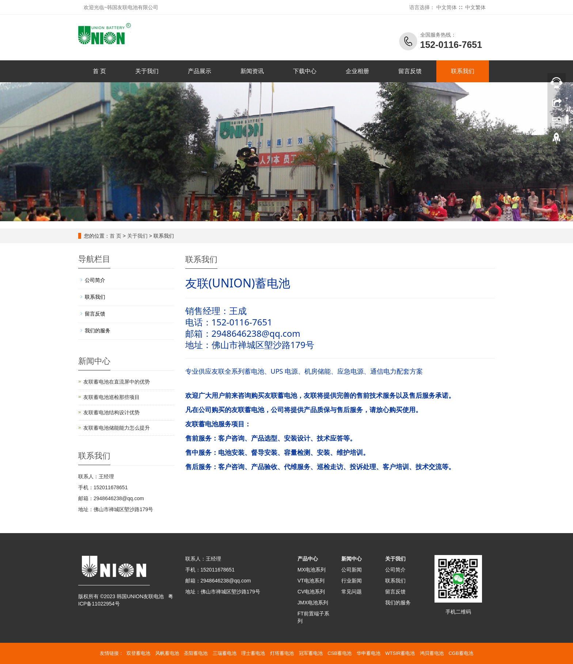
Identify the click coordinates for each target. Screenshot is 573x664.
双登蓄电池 (138, 653)
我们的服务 (97, 330)
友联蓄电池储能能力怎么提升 (116, 428)
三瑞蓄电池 (224, 653)
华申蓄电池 (368, 653)
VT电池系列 (311, 581)
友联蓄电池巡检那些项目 (111, 397)
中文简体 (446, 7)
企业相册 (357, 71)
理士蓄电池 (253, 653)
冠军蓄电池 (311, 653)
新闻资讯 (252, 71)
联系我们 (462, 71)
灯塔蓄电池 (282, 653)
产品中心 (307, 559)
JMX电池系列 (312, 602)
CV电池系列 (311, 592)
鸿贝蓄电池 (432, 653)
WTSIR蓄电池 (400, 653)
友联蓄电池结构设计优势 (111, 412)
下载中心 (304, 71)
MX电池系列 (311, 570)
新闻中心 (351, 559)
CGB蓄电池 (460, 653)
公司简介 (95, 280)
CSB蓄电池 (339, 653)
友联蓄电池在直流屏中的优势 (116, 382)
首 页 (99, 71)
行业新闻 (351, 581)
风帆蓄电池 (167, 653)
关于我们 (147, 71)
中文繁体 (475, 7)
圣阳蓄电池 (196, 653)
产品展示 (199, 71)
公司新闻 (351, 570)
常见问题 (351, 592)
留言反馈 (410, 71)
